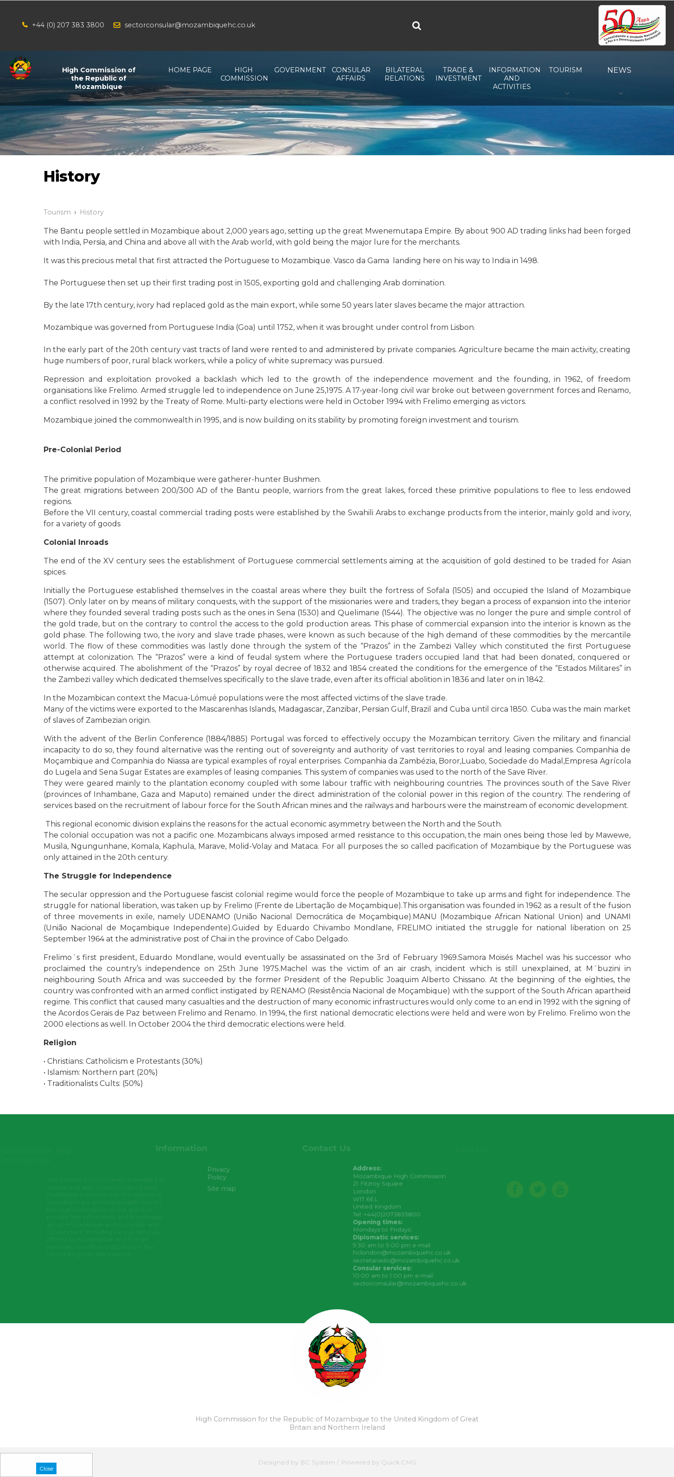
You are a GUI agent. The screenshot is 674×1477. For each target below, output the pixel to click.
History (92, 212)
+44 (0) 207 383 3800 (68, 25)
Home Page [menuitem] (190, 70)
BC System (317, 1462)
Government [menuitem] (297, 70)
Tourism (57, 212)
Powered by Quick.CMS (378, 1462)
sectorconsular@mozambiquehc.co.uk (190, 25)
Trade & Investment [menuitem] (458, 74)
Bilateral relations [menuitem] (404, 74)
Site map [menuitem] (227, 1189)
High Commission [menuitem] (243, 74)
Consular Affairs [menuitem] (351, 74)
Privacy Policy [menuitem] (224, 1175)
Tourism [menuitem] (565, 70)
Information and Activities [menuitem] (512, 78)
